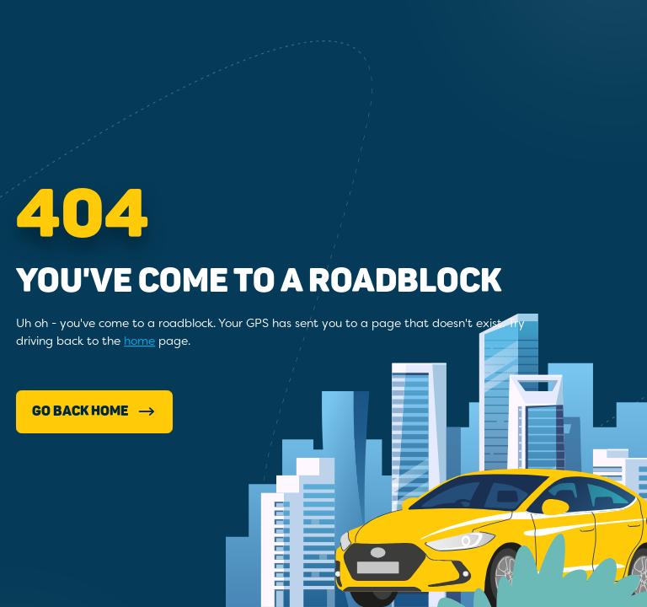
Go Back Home (95, 411)
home (139, 340)
